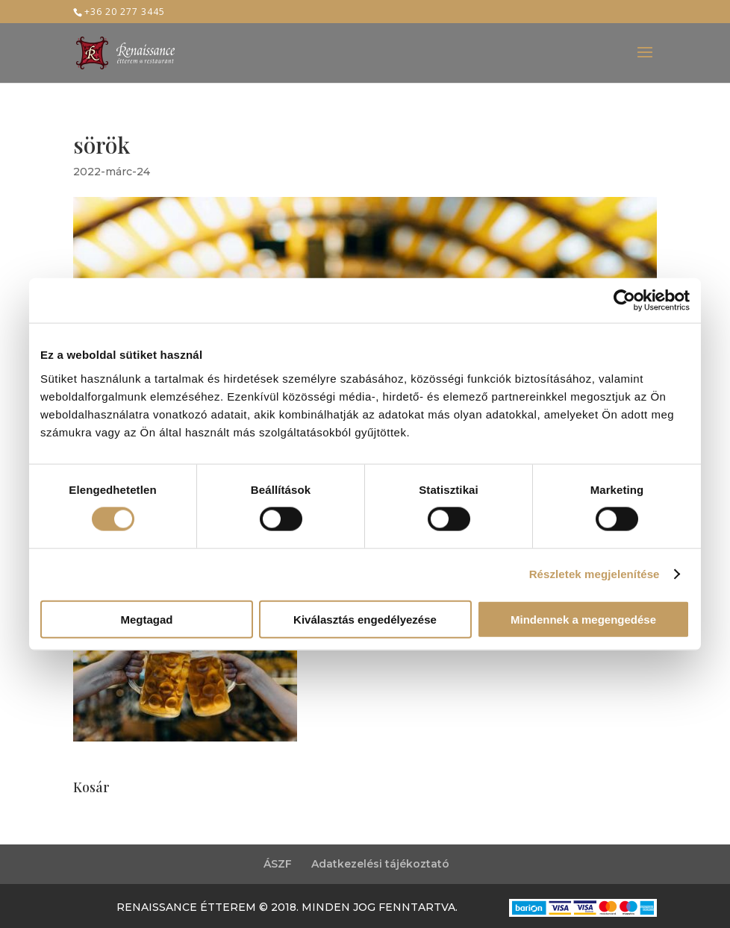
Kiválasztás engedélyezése (365, 618)
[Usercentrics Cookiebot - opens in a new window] (624, 300)
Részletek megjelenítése (594, 574)
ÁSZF (277, 864)
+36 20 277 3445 (124, 11)
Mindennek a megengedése (583, 618)
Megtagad (146, 618)
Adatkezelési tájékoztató (380, 864)
